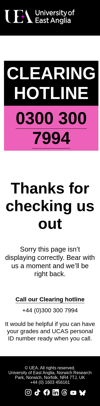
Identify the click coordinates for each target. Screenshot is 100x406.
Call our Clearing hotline (50, 299)
